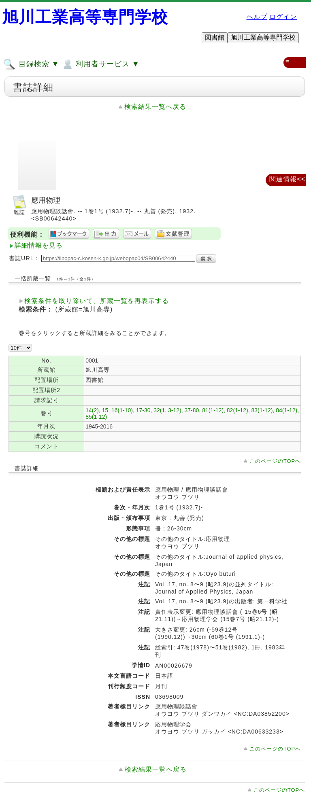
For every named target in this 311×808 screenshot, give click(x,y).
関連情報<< (287, 179)
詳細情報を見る (39, 245)
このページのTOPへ (275, 461)
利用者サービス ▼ (100, 64)
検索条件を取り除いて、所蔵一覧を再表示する (96, 300)
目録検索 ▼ (31, 64)
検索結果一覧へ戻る (155, 106)
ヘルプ (257, 16)
